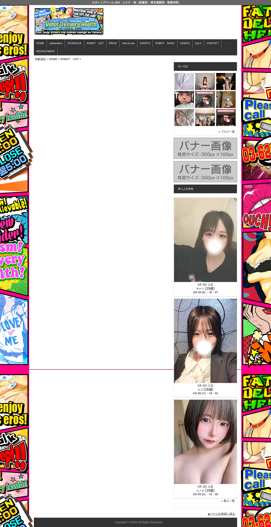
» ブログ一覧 (227, 131)
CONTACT (213, 43)
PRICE (113, 43)
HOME (40, 43)
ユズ (200, 389)
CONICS (185, 43)
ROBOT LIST (95, 43)
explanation (55, 43)
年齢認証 (40, 59)
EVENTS (145, 43)
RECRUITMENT (45, 51)
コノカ (200, 490)
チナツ (200, 288)
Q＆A (198, 43)
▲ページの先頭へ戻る (221, 513)
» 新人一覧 (228, 500)
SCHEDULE (74, 43)
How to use (128, 43)
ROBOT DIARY (165, 43)
